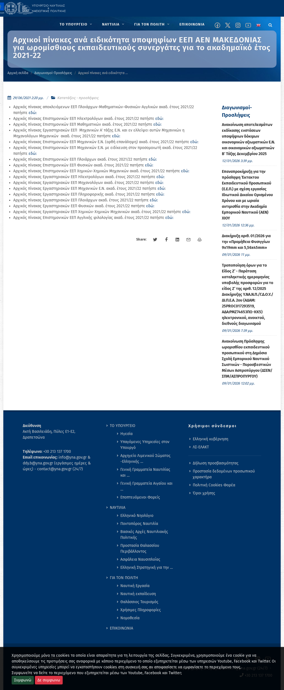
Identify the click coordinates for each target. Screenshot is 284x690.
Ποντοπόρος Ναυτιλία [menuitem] (139, 523)
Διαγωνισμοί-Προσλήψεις (53, 73)
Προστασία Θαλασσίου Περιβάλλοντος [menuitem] (139, 548)
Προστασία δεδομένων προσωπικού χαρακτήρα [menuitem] (224, 474)
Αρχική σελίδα (17, 73)
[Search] (270, 24)
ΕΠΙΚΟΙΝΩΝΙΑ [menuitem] (121, 628)
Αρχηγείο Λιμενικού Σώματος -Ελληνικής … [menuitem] (145, 458)
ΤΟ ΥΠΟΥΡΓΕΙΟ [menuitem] (122, 425)
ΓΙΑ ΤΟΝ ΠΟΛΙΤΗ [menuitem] (124, 577)
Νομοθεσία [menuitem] (130, 618)
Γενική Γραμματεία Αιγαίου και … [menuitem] (146, 486)
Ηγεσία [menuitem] (126, 433)
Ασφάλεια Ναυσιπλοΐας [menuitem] (140, 559)
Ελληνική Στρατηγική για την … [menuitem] (146, 567)
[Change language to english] (258, 25)
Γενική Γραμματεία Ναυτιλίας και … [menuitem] (145, 472)
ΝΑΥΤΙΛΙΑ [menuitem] (117, 507)
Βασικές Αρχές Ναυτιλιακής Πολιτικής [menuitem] (144, 534)
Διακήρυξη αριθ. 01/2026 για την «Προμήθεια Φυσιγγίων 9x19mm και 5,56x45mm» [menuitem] (246, 242)
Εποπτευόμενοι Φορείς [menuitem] (140, 497)
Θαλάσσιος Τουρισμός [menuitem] (139, 602)
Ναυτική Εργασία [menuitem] (134, 585)
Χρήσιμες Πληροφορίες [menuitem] (140, 610)
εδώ (161, 188)
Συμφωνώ (22, 680)
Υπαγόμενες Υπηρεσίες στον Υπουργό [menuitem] (144, 444)
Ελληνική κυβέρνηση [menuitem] (210, 439)
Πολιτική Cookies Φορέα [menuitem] (214, 485)
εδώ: (33, 112)
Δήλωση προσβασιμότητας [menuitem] (216, 463)
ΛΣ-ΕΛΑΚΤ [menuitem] (201, 447)
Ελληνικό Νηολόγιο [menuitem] (136, 515)
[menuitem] (76, 24)
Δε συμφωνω (48, 680)
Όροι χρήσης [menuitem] (204, 493)
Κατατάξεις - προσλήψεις (77, 98)
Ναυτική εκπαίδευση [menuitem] (138, 594)
